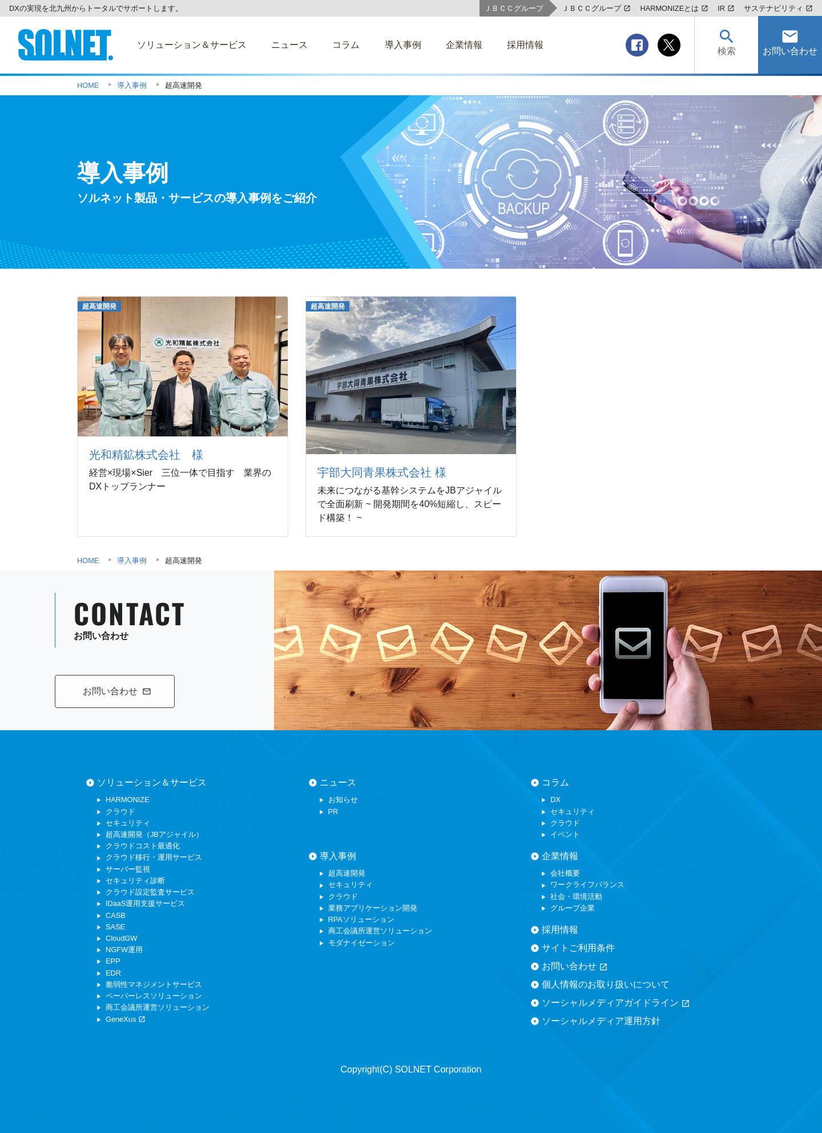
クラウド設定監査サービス (150, 892)
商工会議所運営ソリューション (157, 1007)
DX (555, 799)
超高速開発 (346, 873)
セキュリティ (128, 823)
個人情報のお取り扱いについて (606, 984)
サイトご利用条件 (578, 948)
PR (333, 811)
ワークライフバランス (587, 884)
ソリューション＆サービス (152, 782)
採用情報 (560, 929)
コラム (555, 782)
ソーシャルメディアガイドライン (616, 1003)
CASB (116, 915)
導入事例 (338, 856)
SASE (115, 926)
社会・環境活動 (576, 896)
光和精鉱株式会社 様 (146, 454)
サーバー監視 (128, 869)
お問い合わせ (575, 966)
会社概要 (565, 873)
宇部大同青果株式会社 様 (381, 472)
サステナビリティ (778, 8)
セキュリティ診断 (135, 880)
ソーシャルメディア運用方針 (601, 1021)
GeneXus (126, 1019)
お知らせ (343, 799)
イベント (565, 834)
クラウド (120, 811)
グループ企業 (572, 908)
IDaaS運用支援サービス (146, 903)
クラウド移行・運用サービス (154, 857)
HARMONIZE (128, 799)
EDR (113, 973)
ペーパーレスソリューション (154, 996)
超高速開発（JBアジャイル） (154, 834)
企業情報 (560, 856)
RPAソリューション (361, 919)
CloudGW (121, 938)
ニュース (338, 782)
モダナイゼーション (361, 942)
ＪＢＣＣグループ (596, 8)
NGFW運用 (124, 949)
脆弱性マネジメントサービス (154, 984)
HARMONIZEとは (674, 8)
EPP (113, 961)
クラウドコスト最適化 (143, 845)
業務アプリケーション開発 (372, 908)
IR (726, 8)
